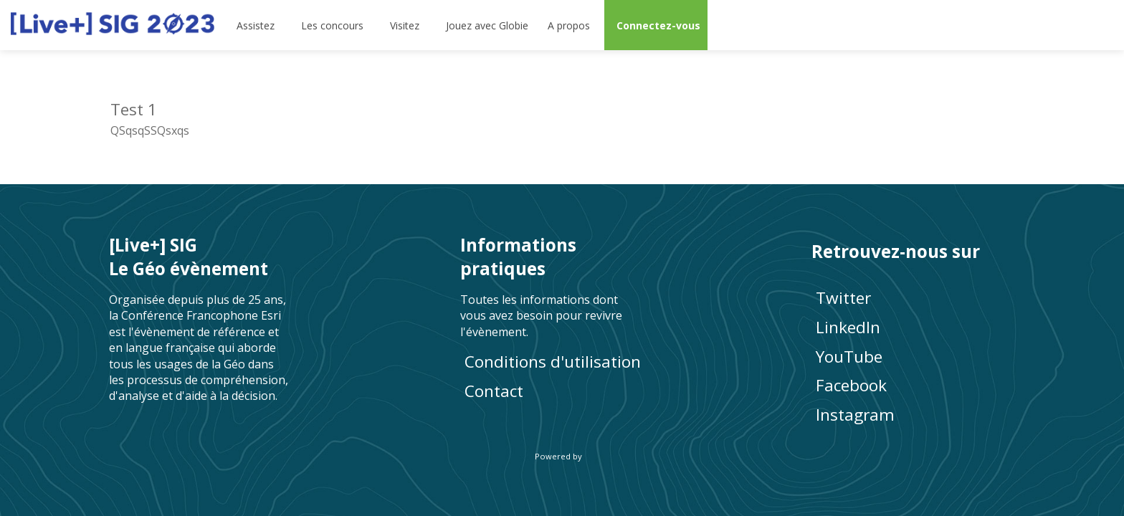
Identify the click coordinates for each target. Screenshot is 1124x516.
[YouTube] (913, 356)
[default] (484, 25)
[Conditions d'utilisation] (562, 361)
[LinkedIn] (913, 327)
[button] (656, 25)
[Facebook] (913, 385)
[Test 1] (331, 117)
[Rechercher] (1063, 25)
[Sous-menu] (281, 25)
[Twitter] (913, 298)
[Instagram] (913, 414)
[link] (256, 25)
